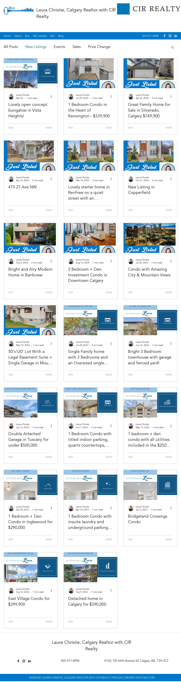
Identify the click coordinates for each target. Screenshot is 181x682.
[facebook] (164, 36)
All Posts (11, 47)
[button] (172, 47)
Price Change (99, 47)
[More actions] (52, 96)
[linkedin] (175, 36)
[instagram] (170, 36)
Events (59, 47)
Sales (76, 47)
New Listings (35, 47)
